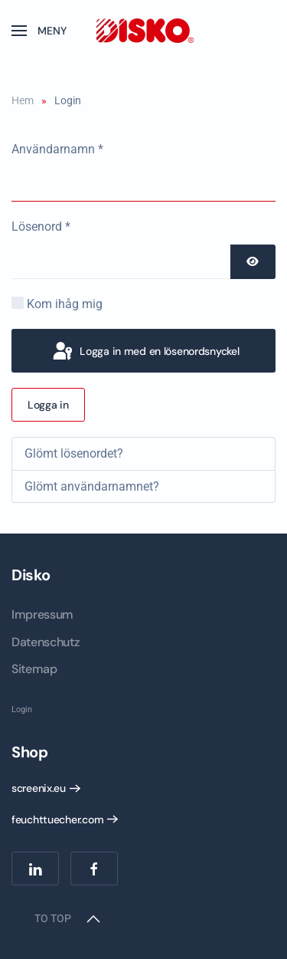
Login (21, 709)
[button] (39, 30)
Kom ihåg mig (65, 304)
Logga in (48, 405)
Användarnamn (57, 149)
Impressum (42, 614)
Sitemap (34, 669)
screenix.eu (38, 788)
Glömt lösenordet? (73, 453)
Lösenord (40, 226)
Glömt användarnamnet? (91, 486)
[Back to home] (144, 30)
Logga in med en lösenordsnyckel (145, 351)
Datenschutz (45, 642)
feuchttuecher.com (57, 819)
